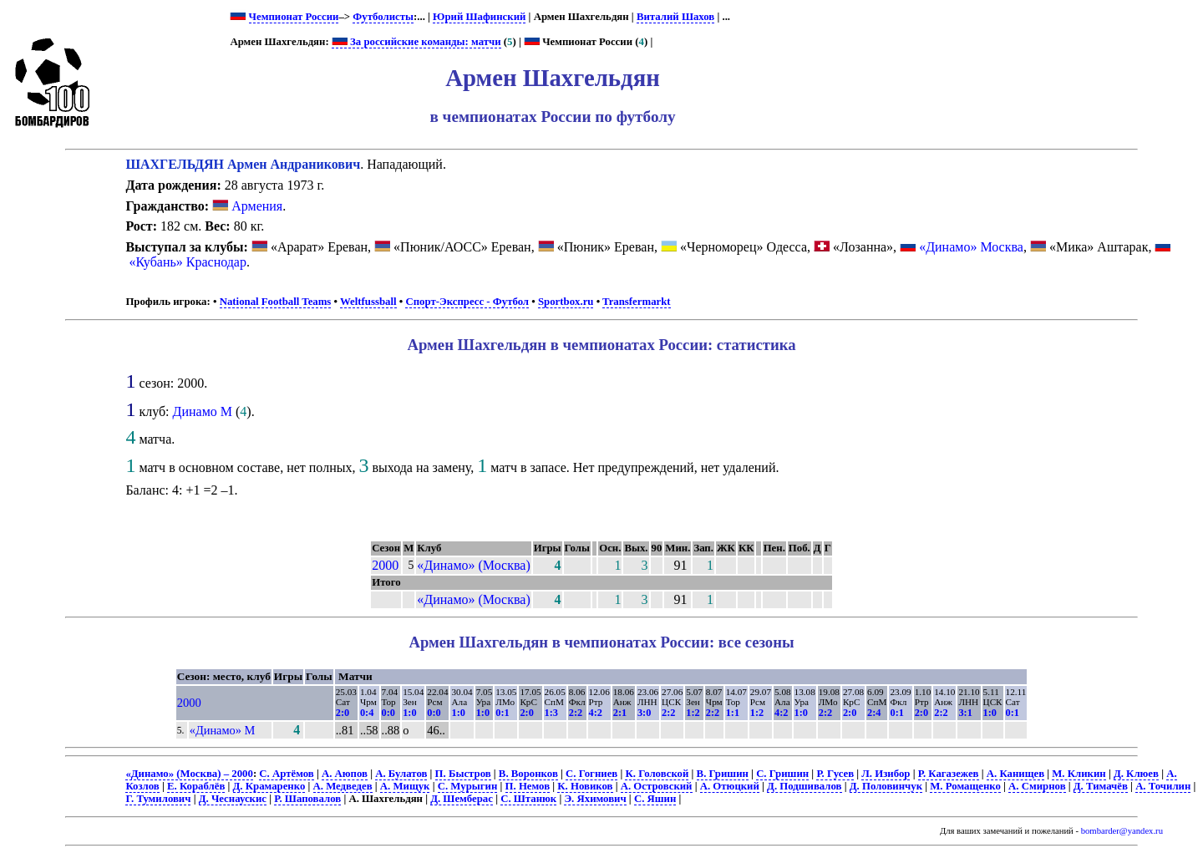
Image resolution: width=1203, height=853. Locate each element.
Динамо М (203, 411)
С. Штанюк (528, 799)
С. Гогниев (591, 773)
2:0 (342, 712)
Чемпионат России (294, 17)
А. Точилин (1162, 786)
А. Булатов (401, 773)
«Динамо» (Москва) (473, 565)
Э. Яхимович (595, 799)
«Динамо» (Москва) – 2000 (188, 773)
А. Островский (657, 786)
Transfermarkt (636, 301)
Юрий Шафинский (479, 17)
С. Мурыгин (468, 786)
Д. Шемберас (461, 799)
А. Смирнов (1036, 786)
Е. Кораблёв (196, 786)
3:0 (644, 712)
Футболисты (383, 17)
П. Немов (528, 786)
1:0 (409, 712)
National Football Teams (276, 301)
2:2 (575, 712)
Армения (247, 206)
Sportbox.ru (565, 301)
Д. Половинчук (886, 786)
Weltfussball (368, 301)
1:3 (551, 712)
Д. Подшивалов (804, 786)
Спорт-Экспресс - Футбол (467, 301)
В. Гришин (723, 773)
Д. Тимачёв (1101, 786)
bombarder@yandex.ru (1122, 830)
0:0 (388, 712)
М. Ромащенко (965, 786)
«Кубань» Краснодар (187, 262)
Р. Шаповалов (307, 799)
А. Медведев (343, 786)
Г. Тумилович (157, 799)
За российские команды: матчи (416, 42)
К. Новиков (584, 786)
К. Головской (656, 773)
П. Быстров (463, 773)
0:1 (502, 712)
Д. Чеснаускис (232, 799)
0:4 (366, 712)
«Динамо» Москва (971, 247)
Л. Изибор (885, 773)
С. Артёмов (286, 773)
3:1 (965, 712)
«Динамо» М (223, 730)
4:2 (595, 712)
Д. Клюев (1136, 773)
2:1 (620, 712)
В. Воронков (528, 773)
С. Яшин (655, 799)
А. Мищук (405, 786)
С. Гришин (782, 773)
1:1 (732, 712)
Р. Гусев (835, 773)
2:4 (874, 712)
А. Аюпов (345, 773)
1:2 (692, 712)
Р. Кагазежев (948, 773)
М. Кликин (1078, 773)
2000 (385, 565)
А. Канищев (1015, 773)
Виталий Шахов (675, 17)
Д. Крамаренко (269, 786)
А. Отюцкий (729, 786)
